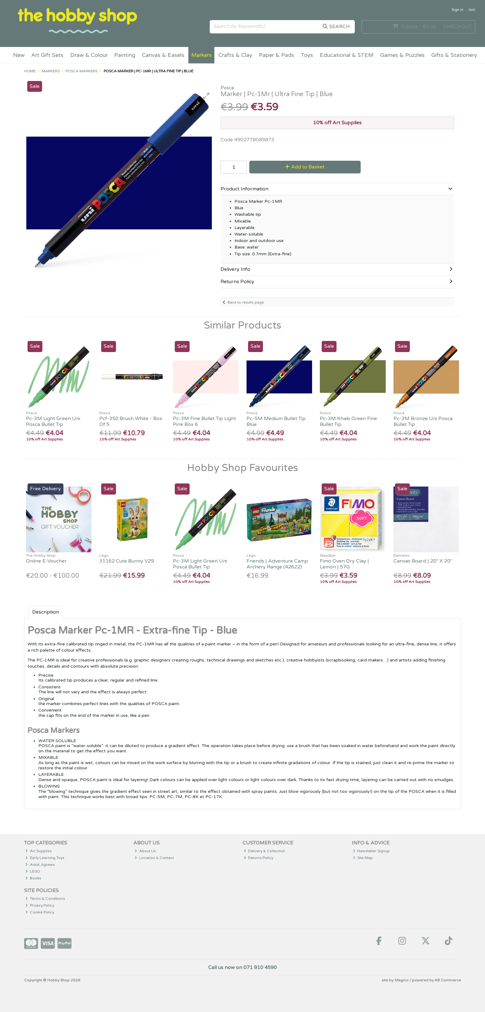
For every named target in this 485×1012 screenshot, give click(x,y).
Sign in (457, 9)
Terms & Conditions (45, 898)
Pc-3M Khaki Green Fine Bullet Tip (348, 421)
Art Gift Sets (47, 55)
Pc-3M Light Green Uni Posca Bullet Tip (53, 421)
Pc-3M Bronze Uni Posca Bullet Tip (423, 421)
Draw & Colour (89, 55)
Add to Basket (304, 167)
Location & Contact (154, 858)
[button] (206, 96)
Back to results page (246, 302)
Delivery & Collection (264, 851)
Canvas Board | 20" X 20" (422, 561)
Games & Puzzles (402, 55)
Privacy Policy (39, 905)
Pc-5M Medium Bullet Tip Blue (276, 421)
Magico (402, 980)
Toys (307, 55)
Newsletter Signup (371, 851)
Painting (124, 55)
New (19, 55)
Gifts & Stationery (454, 55)
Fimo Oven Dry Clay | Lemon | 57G (344, 564)
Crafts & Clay (235, 55)
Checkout (458, 26)
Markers (201, 55)
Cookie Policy (39, 912)
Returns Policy (258, 858)
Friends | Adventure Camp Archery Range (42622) (277, 564)
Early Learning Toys (44, 858)
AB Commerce (448, 980)
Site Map (363, 858)
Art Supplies (38, 851)
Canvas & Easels (163, 55)
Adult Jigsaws (40, 864)
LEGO (32, 871)
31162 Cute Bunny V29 (126, 561)
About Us (145, 851)
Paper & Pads (276, 55)
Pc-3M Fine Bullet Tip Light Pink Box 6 (204, 421)
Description (45, 612)
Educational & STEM (346, 55)
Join (471, 9)
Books (33, 878)
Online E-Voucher (46, 561)
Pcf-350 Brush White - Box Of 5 (130, 421)
